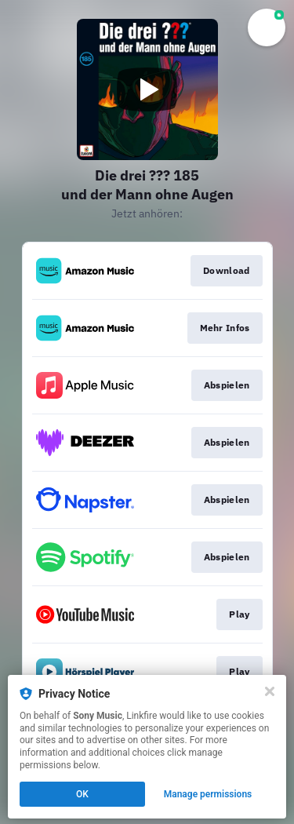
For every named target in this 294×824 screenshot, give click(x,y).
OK (82, 794)
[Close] (269, 691)
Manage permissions (208, 794)
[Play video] (147, 89)
